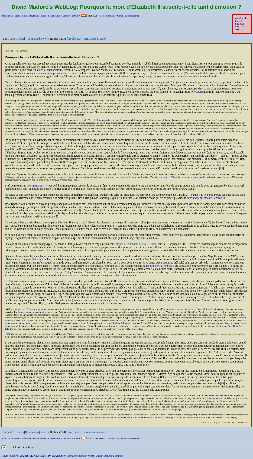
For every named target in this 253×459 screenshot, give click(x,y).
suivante (100, 38)
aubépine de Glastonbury (158, 265)
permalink (33, 38)
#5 (117, 297)
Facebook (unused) (113, 455)
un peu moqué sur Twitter (37, 185)
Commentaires (204, 422)
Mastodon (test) (85, 455)
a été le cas (221, 398)
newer (43, 38)
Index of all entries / (24, 15)
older (21, 38)
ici (67, 395)
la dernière (202, 177)
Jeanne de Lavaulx (117, 320)
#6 (222, 383)
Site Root (239, 24)
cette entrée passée (175, 376)
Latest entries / (63, 15)
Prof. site (239, 21)
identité (58, 268)
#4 (209, 287)
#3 (221, 168)
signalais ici (174, 309)
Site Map (239, 26)
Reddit (98, 455)
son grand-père (32, 312)
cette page (207, 109)
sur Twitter (100, 395)
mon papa (80, 100)
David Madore (242, 18)
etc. (212, 162)
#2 (157, 88)
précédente (74, 38)
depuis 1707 (168, 177)
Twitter (62, 455)
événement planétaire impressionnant (46, 73)
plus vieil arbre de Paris (39, 259)
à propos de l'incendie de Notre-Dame (135, 243)
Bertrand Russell (204, 309)
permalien (89, 38)
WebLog (239, 29)
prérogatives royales (109, 120)
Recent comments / (118, 15)
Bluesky (71, 455)
